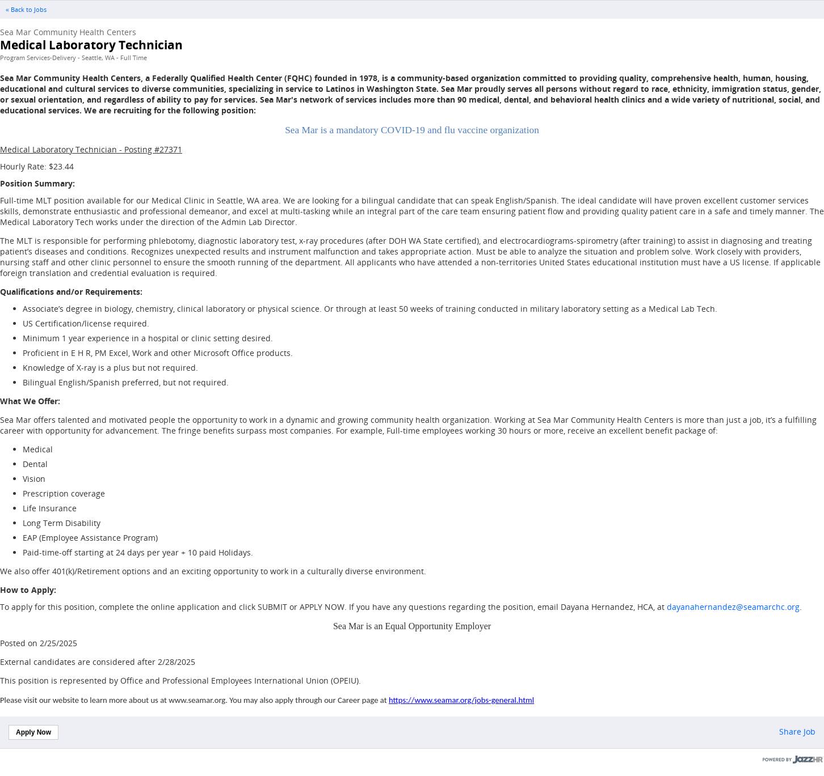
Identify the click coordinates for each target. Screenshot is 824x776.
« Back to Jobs (26, 10)
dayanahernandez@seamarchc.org (733, 606)
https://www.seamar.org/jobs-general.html (461, 700)
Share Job (797, 731)
